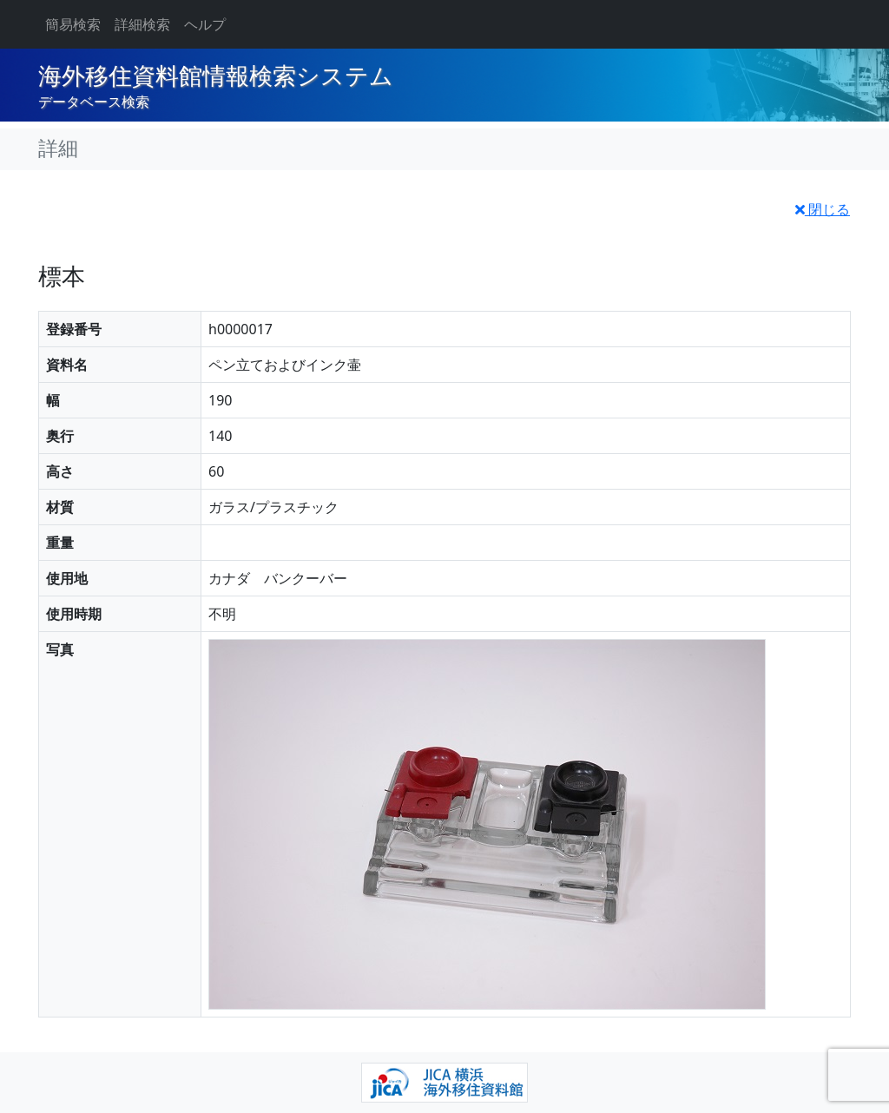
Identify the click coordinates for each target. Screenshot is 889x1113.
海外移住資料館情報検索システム (215, 76)
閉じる (822, 209)
